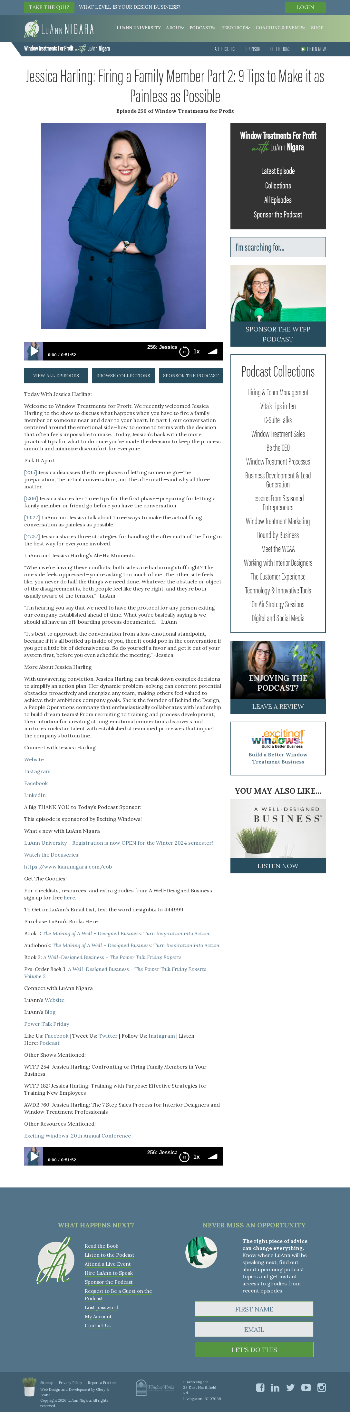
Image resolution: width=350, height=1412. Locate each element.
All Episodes (225, 48)
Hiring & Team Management (278, 391)
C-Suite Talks (278, 419)
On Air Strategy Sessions (278, 603)
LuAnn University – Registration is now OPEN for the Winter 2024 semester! (118, 843)
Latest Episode (278, 170)
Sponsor (253, 48)
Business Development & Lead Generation (278, 479)
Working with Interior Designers (278, 561)
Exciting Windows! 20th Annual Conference (77, 1135)
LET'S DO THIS (254, 1350)
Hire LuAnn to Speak (109, 1273)
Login (305, 7)
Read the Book (101, 1246)
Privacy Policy (70, 1382)
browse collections (123, 376)
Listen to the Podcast (109, 1255)
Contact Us (98, 1325)
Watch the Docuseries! (52, 854)
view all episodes (56, 376)
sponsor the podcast (191, 376)
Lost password (101, 1307)
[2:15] (30, 472)
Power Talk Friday (46, 1024)
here (69, 897)
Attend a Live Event (108, 1264)
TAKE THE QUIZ (49, 7)
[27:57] (32, 536)
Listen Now (313, 48)
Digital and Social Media (278, 617)
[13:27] (32, 517)
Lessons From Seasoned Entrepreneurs (278, 502)
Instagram (38, 771)
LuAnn (67, 48)
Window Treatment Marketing (278, 520)
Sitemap (46, 1382)
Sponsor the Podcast (278, 213)
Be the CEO (278, 446)
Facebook (36, 783)
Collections (280, 48)
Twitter (108, 1036)
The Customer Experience (278, 575)
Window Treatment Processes (278, 460)
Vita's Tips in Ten (278, 405)
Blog (50, 1012)
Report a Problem (102, 1382)
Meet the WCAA (278, 548)
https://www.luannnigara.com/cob (68, 866)
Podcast (49, 1043)
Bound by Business (278, 534)
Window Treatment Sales (278, 433)
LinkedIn (35, 795)
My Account (98, 1316)
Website (34, 759)
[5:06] (31, 498)
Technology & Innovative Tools (278, 589)
